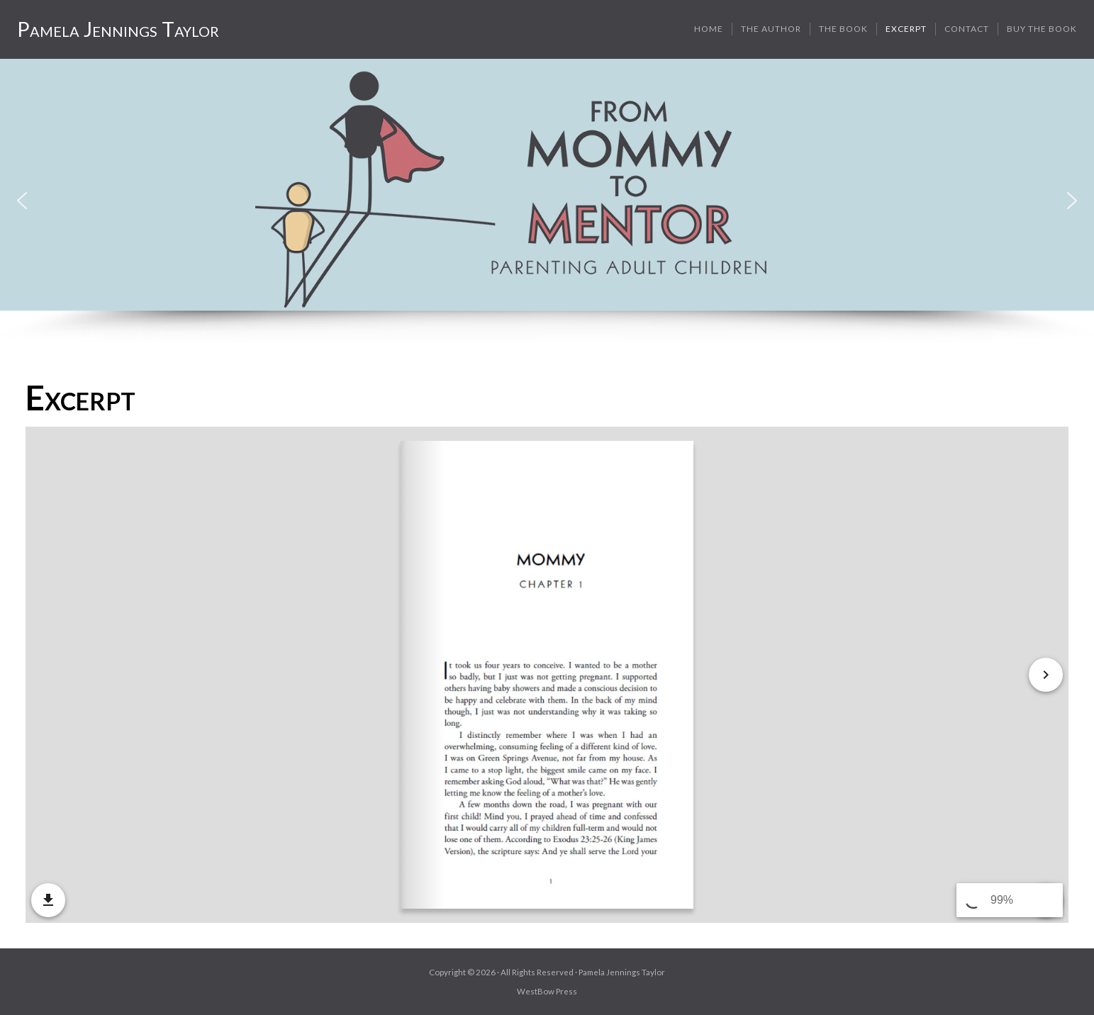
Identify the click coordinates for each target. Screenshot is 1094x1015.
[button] (22, 200)
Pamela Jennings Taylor (118, 29)
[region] (547, 201)
